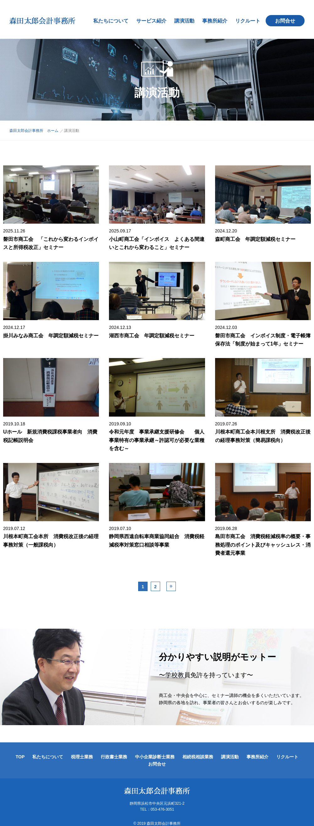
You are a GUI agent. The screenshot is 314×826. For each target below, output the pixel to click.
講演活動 (187, 17)
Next (171, 580)
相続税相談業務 (197, 750)
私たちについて (114, 17)
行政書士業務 (114, 750)
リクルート (250, 17)
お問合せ (288, 17)
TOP (20, 750)
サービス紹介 (154, 17)
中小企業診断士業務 (155, 750)
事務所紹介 (217, 17)
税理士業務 (82, 750)
